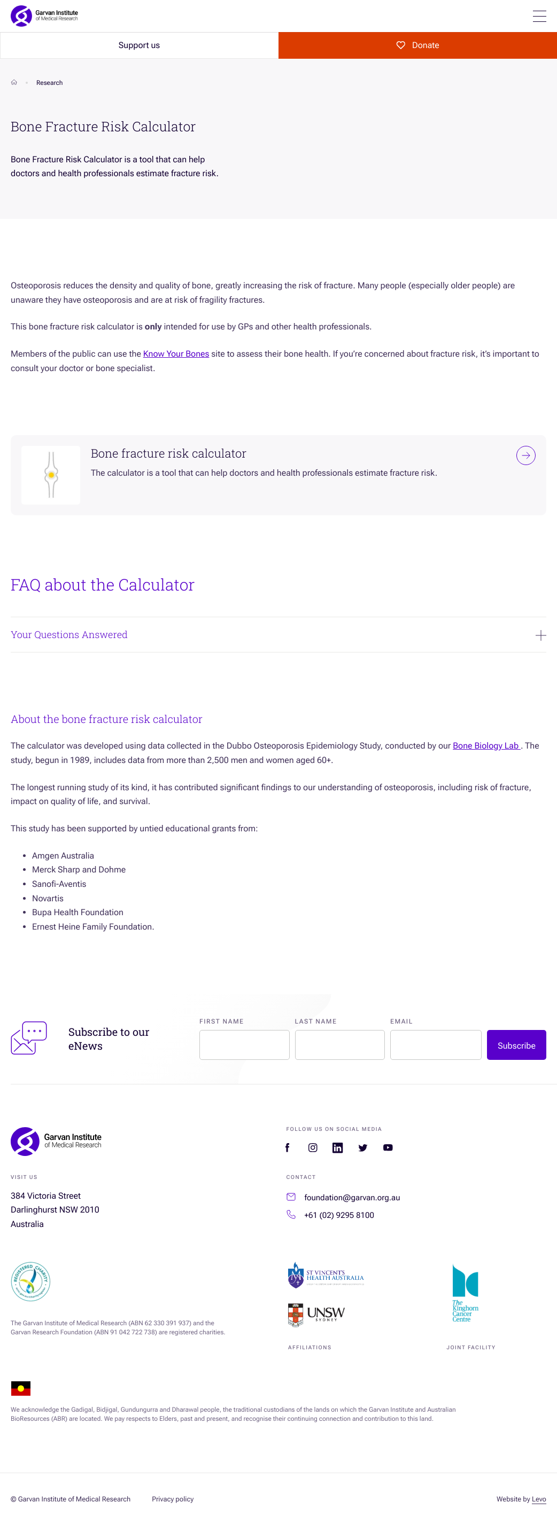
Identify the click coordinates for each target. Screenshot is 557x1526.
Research (49, 82)
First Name (221, 1021)
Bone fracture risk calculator (313, 455)
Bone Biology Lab (487, 746)
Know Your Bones (176, 354)
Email (401, 1021)
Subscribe (517, 1046)
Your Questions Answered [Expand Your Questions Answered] (278, 634)
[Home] (14, 82)
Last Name (316, 1021)
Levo (539, 1500)
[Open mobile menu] (539, 16)
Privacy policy (173, 1500)
